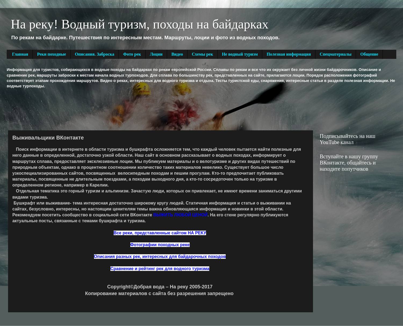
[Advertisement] (104, 109)
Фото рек (132, 54)
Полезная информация (289, 54)
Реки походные (51, 54)
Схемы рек (202, 54)
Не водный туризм (240, 54)
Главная (20, 54)
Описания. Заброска (94, 54)
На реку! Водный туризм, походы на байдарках (139, 24)
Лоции (156, 54)
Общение (369, 54)
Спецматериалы (335, 54)
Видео (177, 54)
